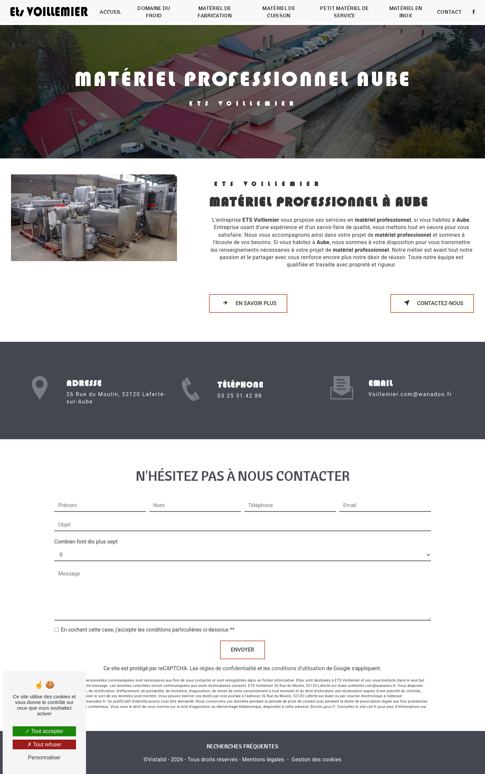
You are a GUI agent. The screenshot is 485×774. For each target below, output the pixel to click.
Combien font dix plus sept (86, 534)
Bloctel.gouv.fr (322, 698)
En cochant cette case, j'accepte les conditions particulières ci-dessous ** (148, 622)
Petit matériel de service (344, 12)
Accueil (110, 11)
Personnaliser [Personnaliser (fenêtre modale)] (44, 757)
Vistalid (157, 759)
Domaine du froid (154, 12)
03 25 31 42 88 (239, 404)
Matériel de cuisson (278, 12)
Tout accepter (44, 731)
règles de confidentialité (228, 660)
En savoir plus (248, 302)
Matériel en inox (405, 12)
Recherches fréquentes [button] (242, 746)
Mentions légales (263, 759)
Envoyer (242, 642)
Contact (449, 11)
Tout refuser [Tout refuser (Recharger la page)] (44, 744)
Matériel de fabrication (215, 12)
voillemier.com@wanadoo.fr (410, 386)
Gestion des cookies (317, 759)
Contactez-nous (432, 302)
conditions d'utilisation (298, 660)
